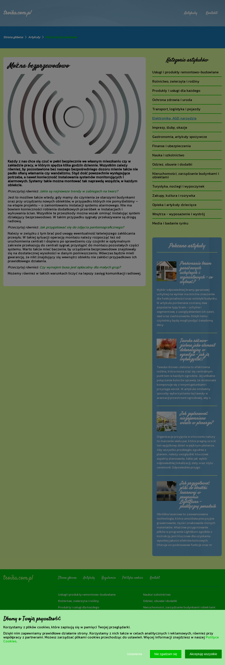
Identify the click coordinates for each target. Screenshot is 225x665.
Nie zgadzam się (165, 654)
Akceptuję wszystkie (203, 654)
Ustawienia (134, 654)
